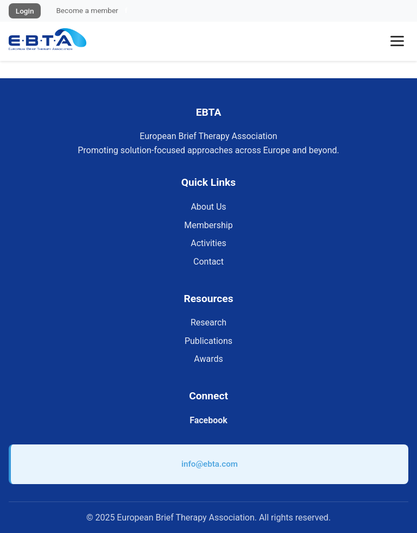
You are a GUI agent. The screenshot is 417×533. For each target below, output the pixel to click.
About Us (208, 207)
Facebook (208, 420)
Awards (208, 359)
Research (208, 322)
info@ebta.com (209, 464)
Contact (208, 261)
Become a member (87, 10)
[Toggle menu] (397, 41)
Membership (208, 225)
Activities (208, 243)
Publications (208, 341)
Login (25, 11)
